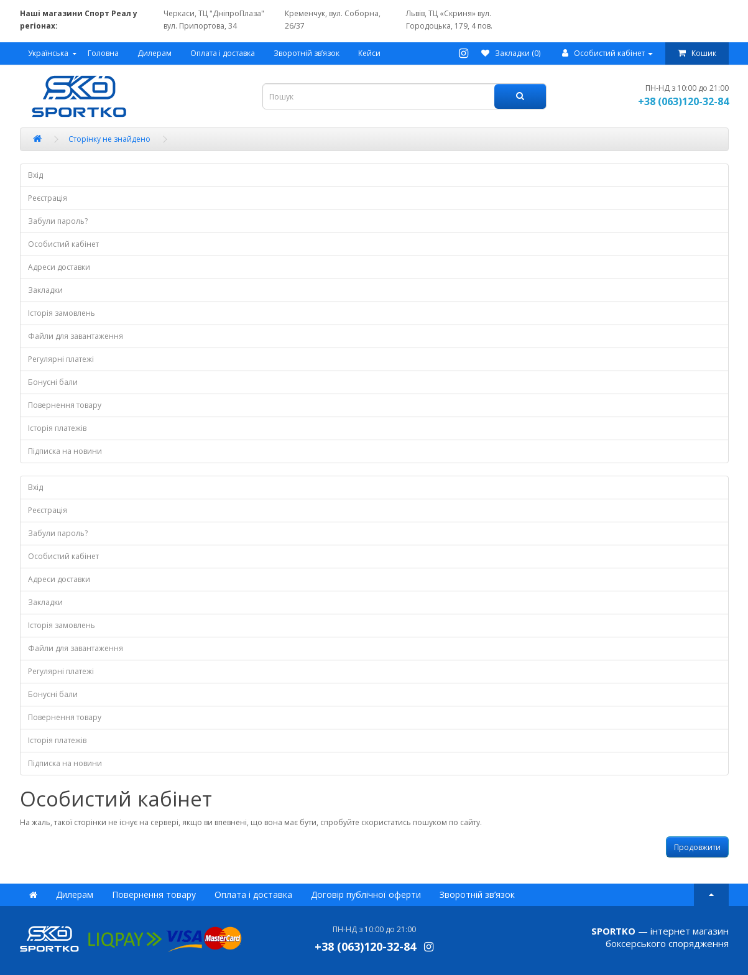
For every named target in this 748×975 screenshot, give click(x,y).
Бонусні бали (53, 382)
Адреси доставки (59, 267)
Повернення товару (64, 405)
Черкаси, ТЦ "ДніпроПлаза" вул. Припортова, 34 (214, 19)
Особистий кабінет (63, 244)
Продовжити (697, 847)
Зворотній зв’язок (306, 53)
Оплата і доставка (222, 53)
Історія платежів (57, 428)
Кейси (369, 53)
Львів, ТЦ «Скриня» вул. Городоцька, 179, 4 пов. (449, 19)
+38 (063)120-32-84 (683, 101)
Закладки (45, 290)
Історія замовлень (61, 313)
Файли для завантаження (75, 336)
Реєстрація (47, 198)
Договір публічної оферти (366, 894)
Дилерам (154, 53)
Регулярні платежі (61, 359)
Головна (103, 53)
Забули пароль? (58, 221)
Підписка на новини (65, 451)
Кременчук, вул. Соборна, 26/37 (333, 19)
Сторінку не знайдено (109, 139)
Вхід (35, 175)
